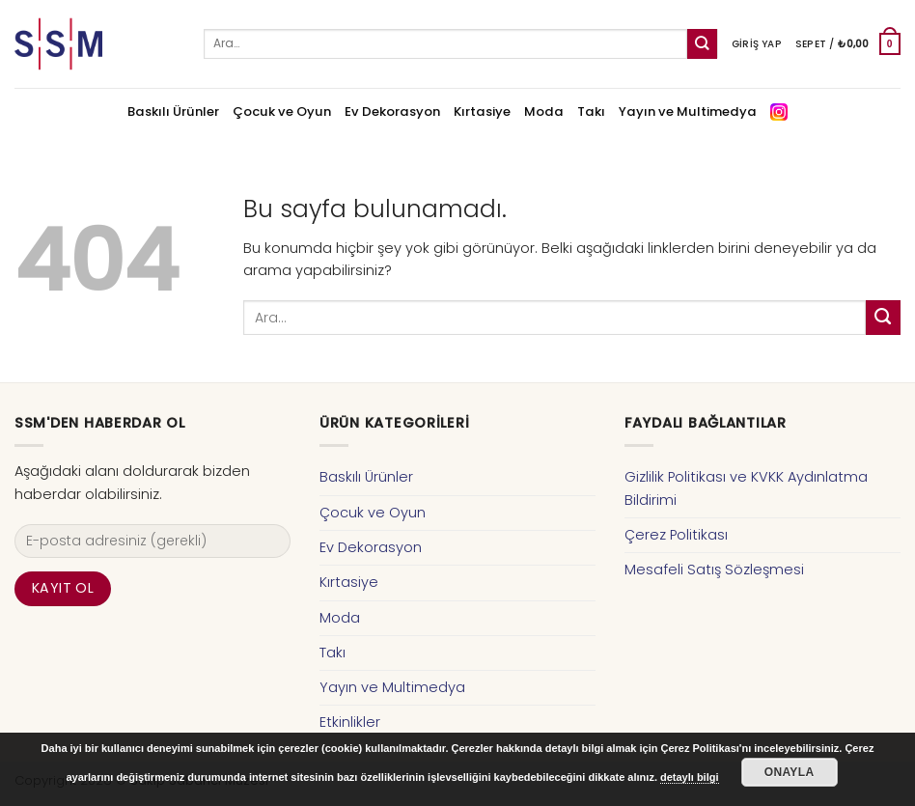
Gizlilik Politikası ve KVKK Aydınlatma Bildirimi (746, 488)
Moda (544, 111)
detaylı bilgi (689, 777)
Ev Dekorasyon (392, 111)
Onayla (789, 772)
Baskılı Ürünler (173, 111)
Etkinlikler (349, 722)
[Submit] (702, 44)
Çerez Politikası (676, 534)
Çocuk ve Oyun (282, 111)
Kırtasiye (482, 111)
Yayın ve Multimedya (688, 111)
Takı (591, 111)
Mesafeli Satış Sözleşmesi (714, 569)
